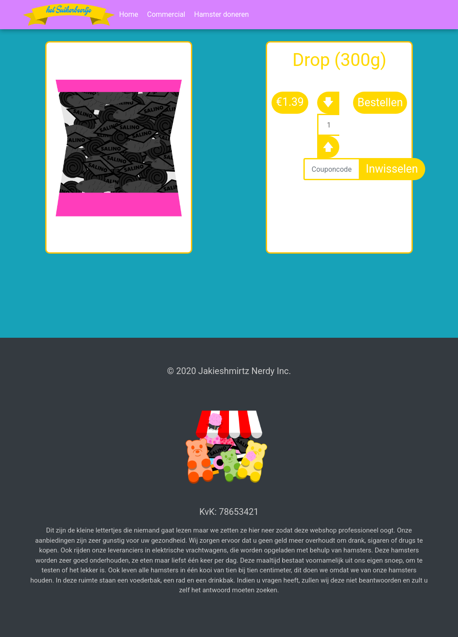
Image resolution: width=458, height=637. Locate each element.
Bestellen (380, 102)
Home (128, 14)
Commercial (166, 14)
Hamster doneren (221, 14)
